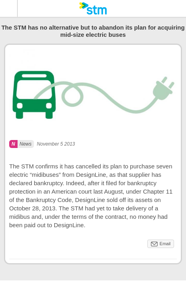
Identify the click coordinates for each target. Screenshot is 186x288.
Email (165, 243)
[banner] (93, 8)
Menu (9, 8)
